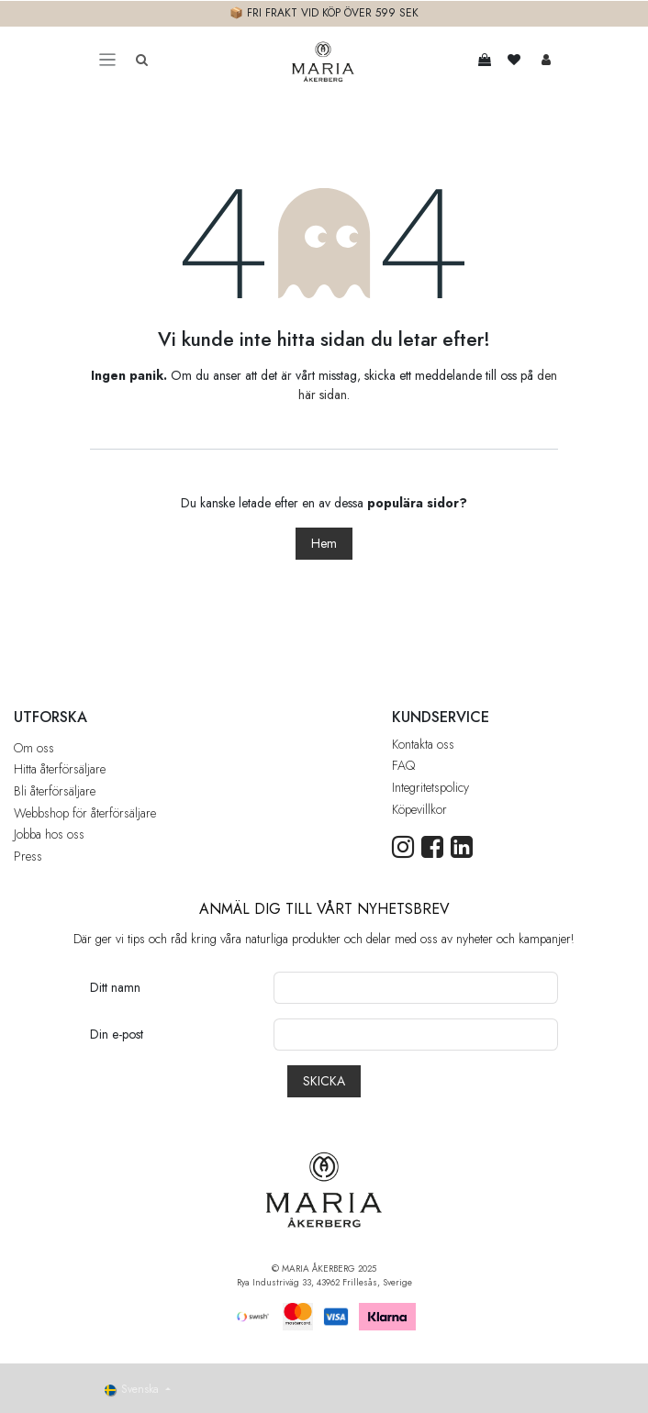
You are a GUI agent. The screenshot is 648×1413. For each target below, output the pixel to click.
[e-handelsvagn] (484, 59)
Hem (324, 543)
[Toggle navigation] (107, 60)
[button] (324, 1081)
